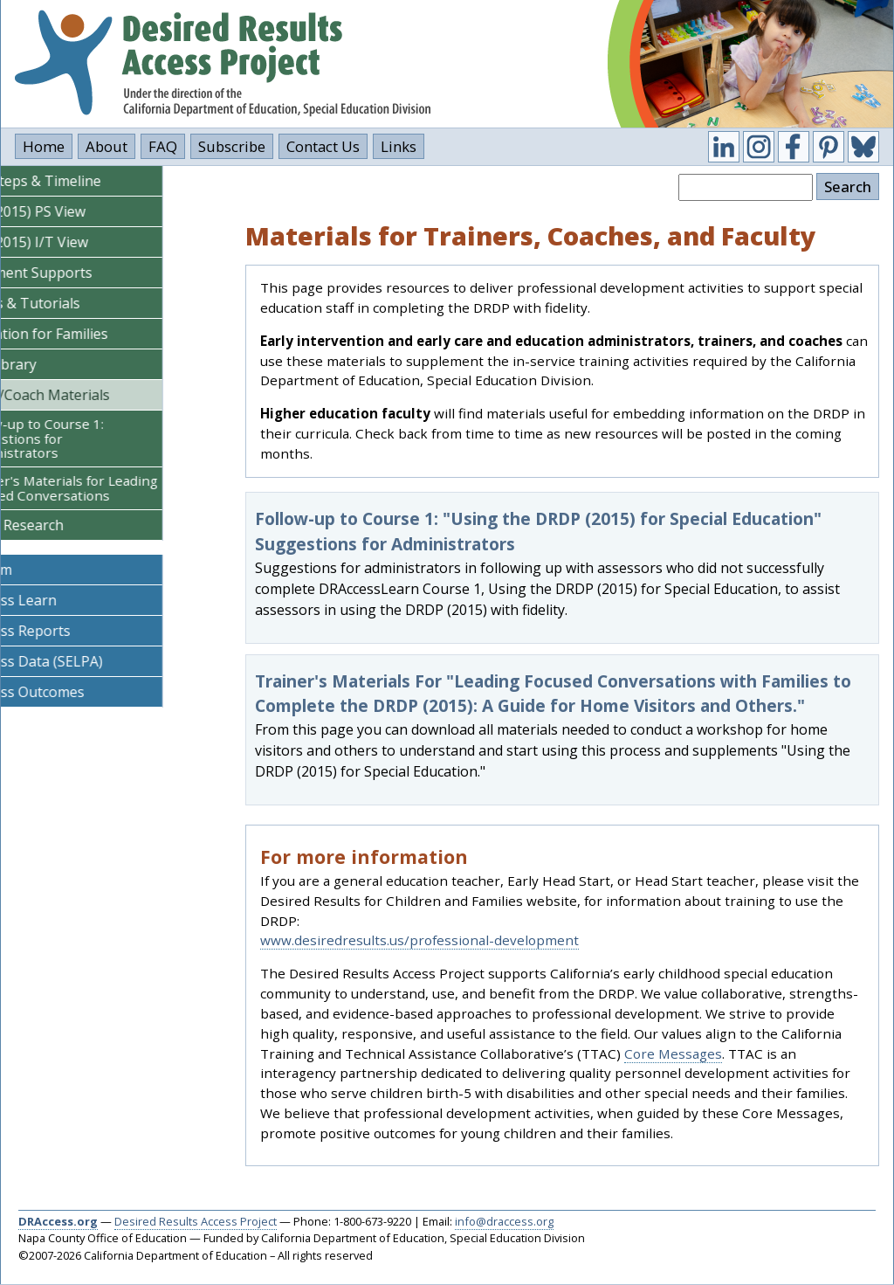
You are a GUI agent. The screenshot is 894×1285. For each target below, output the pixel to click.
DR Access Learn (65, 600)
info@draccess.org (504, 1221)
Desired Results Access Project (195, 1221)
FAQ (162, 146)
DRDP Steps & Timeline (87, 180)
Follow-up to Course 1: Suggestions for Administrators (95, 438)
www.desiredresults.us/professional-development (419, 940)
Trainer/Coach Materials (91, 394)
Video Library (55, 364)
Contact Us (323, 146)
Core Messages (673, 1053)
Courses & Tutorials (76, 303)
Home (44, 146)
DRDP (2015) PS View (79, 211)
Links (398, 146)
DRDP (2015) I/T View (80, 242)
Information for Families (90, 333)
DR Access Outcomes (79, 691)
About (106, 146)
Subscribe (231, 146)
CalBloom (42, 569)
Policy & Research (68, 525)
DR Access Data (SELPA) (88, 661)
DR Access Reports (72, 630)
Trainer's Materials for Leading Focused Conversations (122, 488)
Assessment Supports (83, 272)
